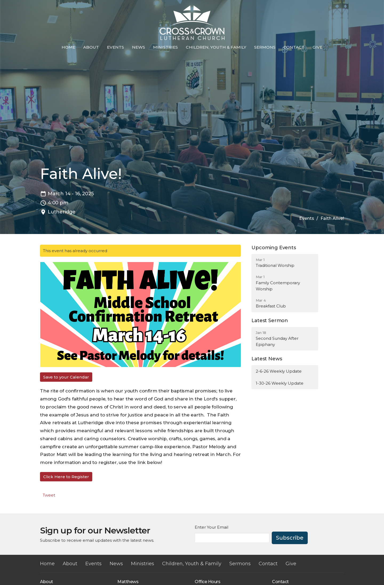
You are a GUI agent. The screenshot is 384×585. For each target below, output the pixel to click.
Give (317, 47)
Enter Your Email (211, 527)
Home (68, 47)
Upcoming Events (273, 248)
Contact (294, 47)
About (91, 47)
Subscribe (289, 538)
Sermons (264, 47)
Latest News (266, 359)
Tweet (49, 495)
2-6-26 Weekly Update (279, 371)
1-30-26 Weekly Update (279, 383)
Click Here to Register (66, 476)
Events (115, 47)
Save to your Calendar (66, 377)
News (138, 47)
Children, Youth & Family (216, 47)
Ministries (165, 47)
